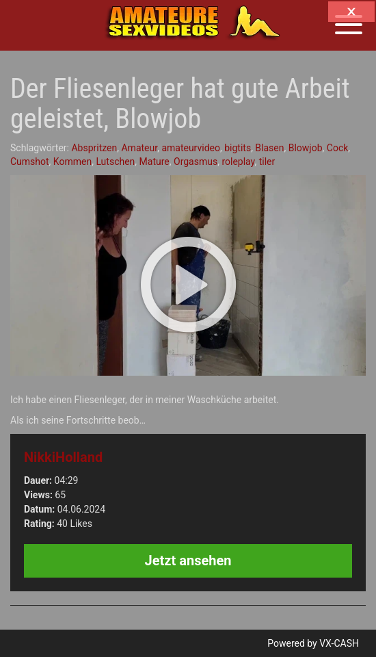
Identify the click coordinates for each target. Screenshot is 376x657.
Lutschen (115, 161)
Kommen (72, 161)
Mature (154, 161)
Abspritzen (94, 147)
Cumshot (29, 161)
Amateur (139, 147)
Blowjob (305, 147)
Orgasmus (195, 161)
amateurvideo (190, 147)
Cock (338, 147)
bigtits (237, 147)
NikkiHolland (63, 457)
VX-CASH (339, 643)
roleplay (237, 161)
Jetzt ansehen (188, 560)
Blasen (269, 147)
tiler (267, 161)
